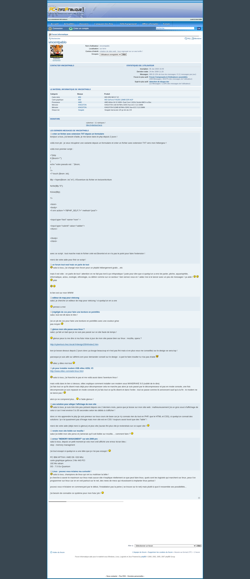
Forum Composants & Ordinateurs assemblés (168, 77)
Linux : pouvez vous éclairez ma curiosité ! (71, 471)
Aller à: (130, 546)
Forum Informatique (60, 34)
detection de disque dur (159, 82)
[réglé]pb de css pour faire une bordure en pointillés (76, 312)
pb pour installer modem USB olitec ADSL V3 (72, 368)
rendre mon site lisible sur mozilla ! (68, 431)
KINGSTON (82, 105)
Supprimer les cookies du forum (160, 552)
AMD (80, 102)
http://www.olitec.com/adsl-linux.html (67, 371)
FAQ (189, 38)
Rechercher (55, 38)
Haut (199, 498)
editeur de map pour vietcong (65, 298)
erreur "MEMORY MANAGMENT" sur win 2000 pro (74, 439)
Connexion (58, 28)
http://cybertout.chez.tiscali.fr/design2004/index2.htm (74, 344)
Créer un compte (81, 28)
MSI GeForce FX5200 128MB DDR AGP (119, 100)
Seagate (81, 110)
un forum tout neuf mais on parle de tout (70, 265)
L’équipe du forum (139, 552)
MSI (79, 97)
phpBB (143, 557)
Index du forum (59, 552)
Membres (198, 38)
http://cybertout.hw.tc (94, 125)
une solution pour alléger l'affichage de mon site (74, 404)
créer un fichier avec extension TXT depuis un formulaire (78, 134)
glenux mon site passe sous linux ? (68, 329)
